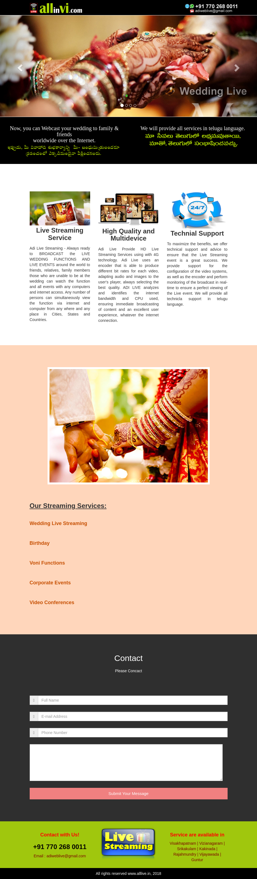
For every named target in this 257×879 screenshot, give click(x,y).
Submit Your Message (129, 793)
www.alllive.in (139, 873)
